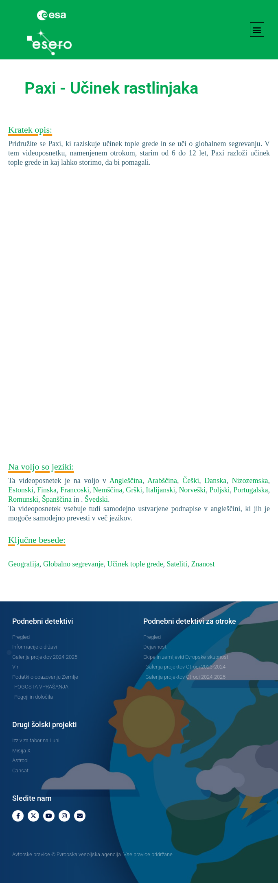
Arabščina (162, 480)
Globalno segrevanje (73, 564)
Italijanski (160, 490)
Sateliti (176, 564)
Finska (47, 490)
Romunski (23, 499)
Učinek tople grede (135, 564)
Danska (215, 480)
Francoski (74, 490)
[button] (257, 29)
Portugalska (251, 490)
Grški (134, 490)
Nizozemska (250, 480)
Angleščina (125, 480)
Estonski (20, 490)
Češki (190, 480)
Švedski (96, 499)
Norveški (192, 490)
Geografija (23, 564)
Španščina (57, 499)
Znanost (203, 564)
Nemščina (107, 490)
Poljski (219, 490)
